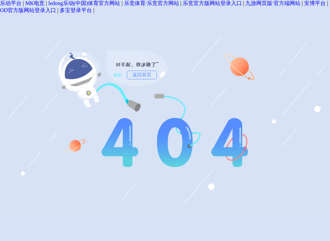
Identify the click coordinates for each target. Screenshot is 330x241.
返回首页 (141, 74)
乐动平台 (10, 3)
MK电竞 (35, 3)
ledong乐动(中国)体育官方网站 (84, 3)
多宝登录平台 (76, 10)
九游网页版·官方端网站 (272, 3)
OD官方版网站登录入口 (28, 10)
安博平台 (315, 3)
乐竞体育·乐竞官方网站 (151, 3)
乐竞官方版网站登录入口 (212, 3)
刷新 (117, 75)
